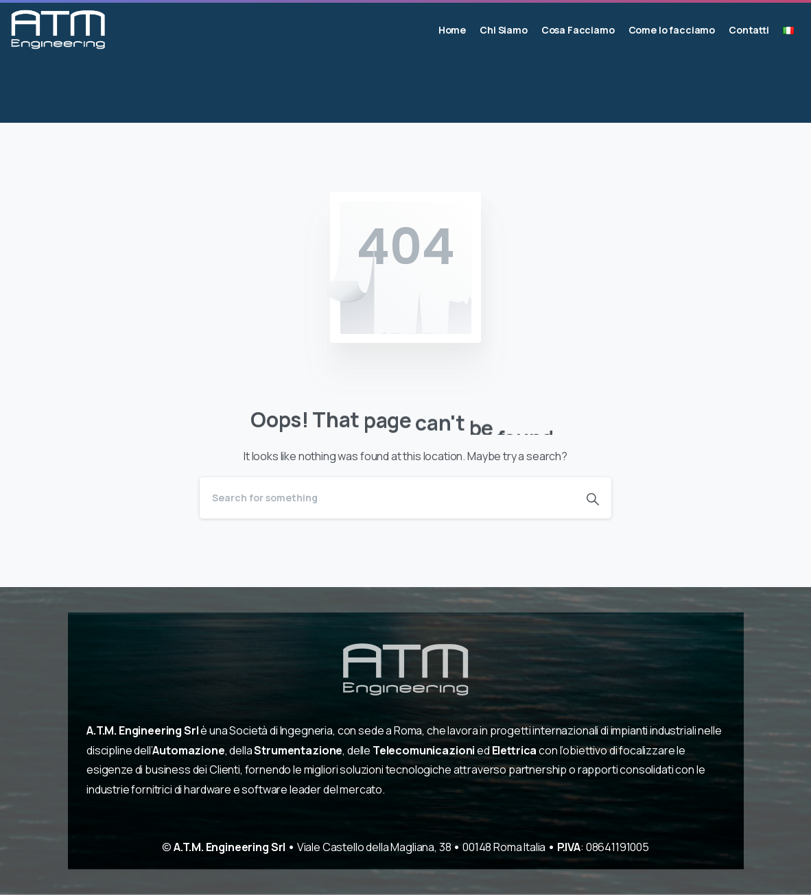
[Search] (387, 497)
